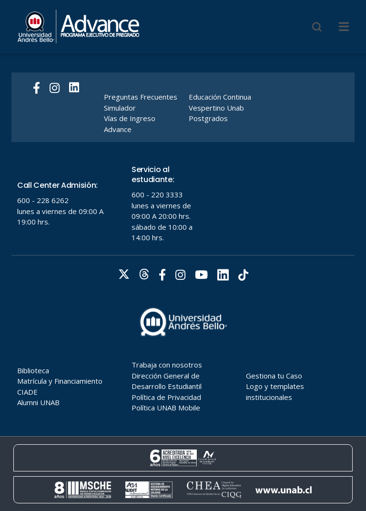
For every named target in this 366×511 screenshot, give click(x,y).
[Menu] (344, 26)
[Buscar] (317, 26)
